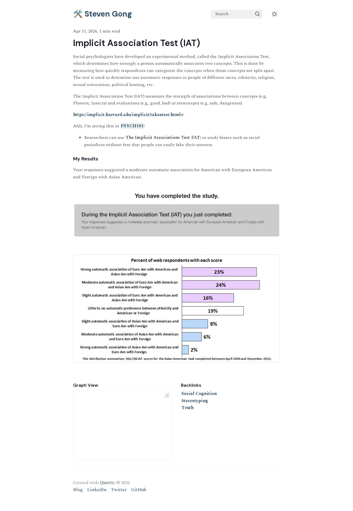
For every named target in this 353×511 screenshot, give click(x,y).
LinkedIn (96, 489)
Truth (187, 407)
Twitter (119, 489)
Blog (78, 489)
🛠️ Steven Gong (102, 14)
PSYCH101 (132, 126)
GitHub (138, 489)
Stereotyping (194, 400)
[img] (257, 14)
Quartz (107, 482)
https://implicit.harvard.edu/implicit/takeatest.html (128, 114)
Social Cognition (199, 393)
